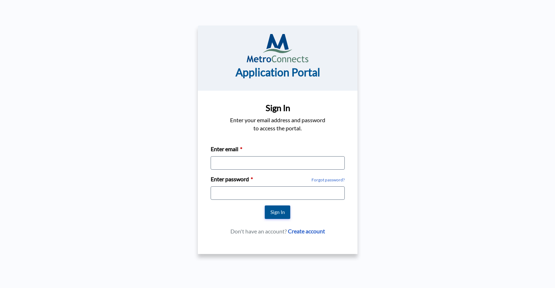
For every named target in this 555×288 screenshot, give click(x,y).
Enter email (224, 149)
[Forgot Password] (328, 179)
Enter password (230, 179)
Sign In (277, 212)
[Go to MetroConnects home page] (277, 47)
